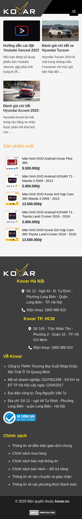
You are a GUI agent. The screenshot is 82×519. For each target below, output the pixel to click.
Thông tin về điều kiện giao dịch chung (42, 446)
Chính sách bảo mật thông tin (35, 461)
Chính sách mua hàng (29, 453)
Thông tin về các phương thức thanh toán (44, 484)
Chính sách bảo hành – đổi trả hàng (40, 469)
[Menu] (73, 11)
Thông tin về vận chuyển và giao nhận (42, 477)
